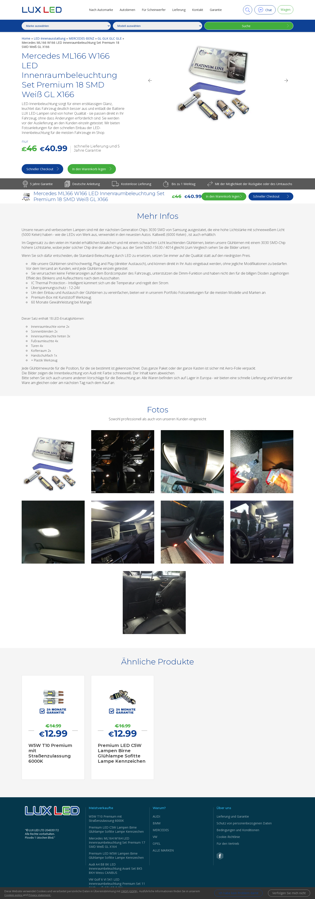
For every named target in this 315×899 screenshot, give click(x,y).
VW (155, 837)
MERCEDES (161, 830)
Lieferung (178, 10)
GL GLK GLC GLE (110, 38)
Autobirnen (126, 10)
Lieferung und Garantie (233, 817)
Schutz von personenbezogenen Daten (244, 824)
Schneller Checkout (40, 169)
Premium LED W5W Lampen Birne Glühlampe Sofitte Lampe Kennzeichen (116, 856)
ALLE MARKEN (163, 851)
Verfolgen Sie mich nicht (289, 893)
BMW (157, 824)
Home (26, 38)
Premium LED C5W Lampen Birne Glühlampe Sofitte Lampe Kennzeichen (116, 830)
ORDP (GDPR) (129, 891)
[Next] (286, 80)
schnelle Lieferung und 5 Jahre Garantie (97, 148)
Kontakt (196, 10)
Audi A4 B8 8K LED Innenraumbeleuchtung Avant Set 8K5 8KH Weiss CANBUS (115, 869)
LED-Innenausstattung (50, 38)
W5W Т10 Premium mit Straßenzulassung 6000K (106, 819)
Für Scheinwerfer (153, 10)
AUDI (156, 817)
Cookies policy (13, 895)
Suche (246, 26)
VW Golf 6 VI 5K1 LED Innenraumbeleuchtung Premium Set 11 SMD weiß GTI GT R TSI (117, 884)
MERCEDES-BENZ (82, 38)
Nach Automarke (100, 10)
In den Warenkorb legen (92, 169)
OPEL (157, 844)
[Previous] (150, 80)
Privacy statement (40, 895)
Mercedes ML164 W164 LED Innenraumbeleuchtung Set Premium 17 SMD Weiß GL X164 (117, 843)
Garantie (215, 10)
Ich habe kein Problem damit (236, 893)
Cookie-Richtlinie (228, 837)
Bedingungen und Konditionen (238, 830)
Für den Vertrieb (228, 844)
